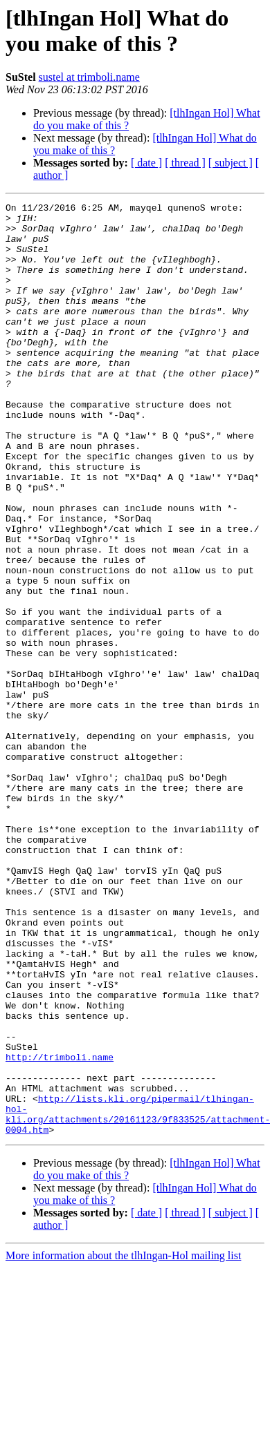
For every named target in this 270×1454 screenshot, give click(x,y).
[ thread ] (185, 163)
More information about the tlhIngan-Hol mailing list (123, 1442)
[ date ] (146, 163)
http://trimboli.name (60, 1229)
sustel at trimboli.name (89, 77)
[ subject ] (230, 163)
